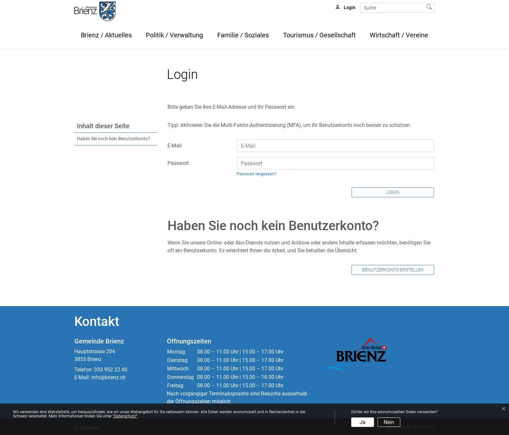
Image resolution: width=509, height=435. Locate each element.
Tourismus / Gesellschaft (319, 35)
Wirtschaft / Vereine (399, 35)
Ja (363, 422)
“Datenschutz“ (125, 416)
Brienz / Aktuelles (106, 35)
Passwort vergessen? (256, 173)
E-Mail (175, 146)
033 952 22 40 (110, 370)
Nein (389, 422)
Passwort (178, 163)
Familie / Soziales (243, 35)
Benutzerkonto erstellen (393, 269)
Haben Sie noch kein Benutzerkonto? (113, 139)
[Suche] (392, 8)
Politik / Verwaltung (174, 35)
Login (392, 192)
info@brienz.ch (108, 377)
